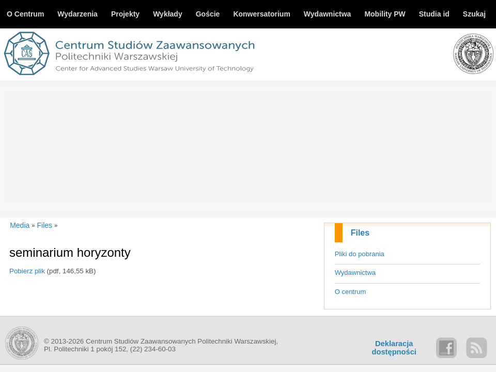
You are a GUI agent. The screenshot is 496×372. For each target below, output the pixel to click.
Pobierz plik (27, 271)
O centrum (350, 292)
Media (19, 225)
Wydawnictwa (355, 272)
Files (360, 232)
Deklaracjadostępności (394, 347)
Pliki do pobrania (359, 254)
